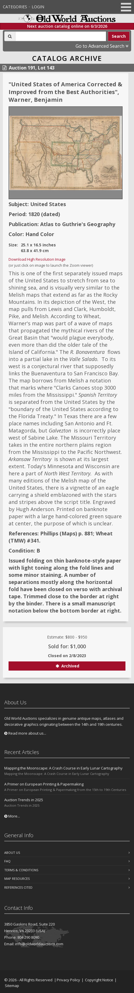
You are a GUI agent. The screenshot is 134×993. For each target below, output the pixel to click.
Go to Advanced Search (102, 46)
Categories (15, 6)
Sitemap (12, 985)
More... (12, 816)
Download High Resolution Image (37, 259)
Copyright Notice (99, 979)
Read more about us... (25, 733)
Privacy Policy (68, 979)
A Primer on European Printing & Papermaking (44, 784)
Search (119, 36)
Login (38, 6)
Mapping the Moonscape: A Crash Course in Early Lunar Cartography (63, 768)
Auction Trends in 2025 (23, 799)
